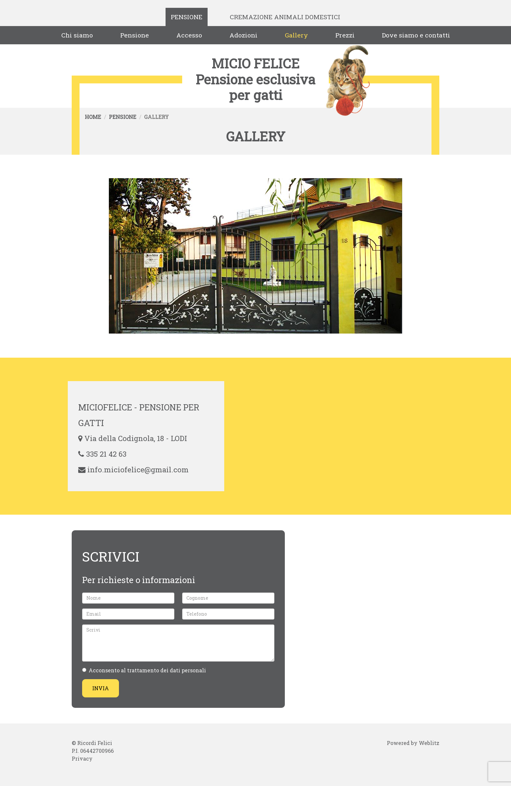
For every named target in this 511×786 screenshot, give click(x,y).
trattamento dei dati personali (166, 670)
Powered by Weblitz (413, 742)
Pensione (186, 17)
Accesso (189, 35)
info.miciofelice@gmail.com (138, 469)
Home (93, 116)
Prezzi (345, 35)
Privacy (82, 758)
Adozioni (243, 35)
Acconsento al (144, 670)
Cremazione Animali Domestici (285, 17)
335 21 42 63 (106, 454)
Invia (100, 688)
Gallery (296, 35)
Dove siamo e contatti (416, 35)
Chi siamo (77, 35)
